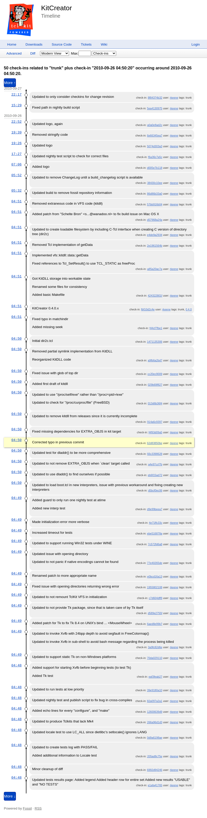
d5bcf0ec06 (155, 490)
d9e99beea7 (154, 509)
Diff (32, 53)
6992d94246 (154, 769)
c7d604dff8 (155, 598)
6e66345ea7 (154, 135)
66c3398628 (154, 453)
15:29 (16, 105)
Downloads (34, 44)
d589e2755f (155, 613)
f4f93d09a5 (155, 432)
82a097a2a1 (154, 700)
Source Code (62, 44)
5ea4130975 (154, 108)
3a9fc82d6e (155, 647)
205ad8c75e (154, 756)
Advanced (14, 53)
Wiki (104, 44)
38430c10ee (154, 182)
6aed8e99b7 (154, 623)
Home (11, 44)
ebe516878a (154, 533)
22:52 (16, 121)
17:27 (16, 154)
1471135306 (154, 341)
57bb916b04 (154, 204)
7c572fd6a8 (155, 544)
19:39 (16, 132)
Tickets (86, 44)
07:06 (16, 164)
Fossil (27, 808)
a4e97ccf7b (155, 464)
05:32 (16, 190)
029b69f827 (155, 384)
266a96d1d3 (154, 722)
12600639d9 (154, 711)
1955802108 (154, 587)
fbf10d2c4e (148, 309)
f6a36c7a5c (155, 157)
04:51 (16, 201)
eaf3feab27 (155, 676)
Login (195, 44)
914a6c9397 (154, 421)
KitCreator (56, 8)
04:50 (16, 338)
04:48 (16, 665)
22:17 (16, 94)
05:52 (16, 175)
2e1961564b (154, 245)
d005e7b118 (154, 167)
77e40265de (154, 562)
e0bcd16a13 (154, 576)
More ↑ (10, 83)
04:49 (16, 498)
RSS (38, 808)
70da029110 (154, 657)
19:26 (16, 143)
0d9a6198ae (154, 737)
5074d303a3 (154, 146)
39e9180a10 (154, 690)
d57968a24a (154, 219)
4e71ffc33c (155, 522)
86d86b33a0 (154, 193)
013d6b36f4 (155, 403)
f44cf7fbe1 (156, 328)
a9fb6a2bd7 (155, 360)
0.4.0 (189, 309)
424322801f (155, 295)
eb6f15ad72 (155, 475)
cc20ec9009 (154, 373)
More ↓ (10, 796)
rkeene (174, 97)
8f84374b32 (155, 97)
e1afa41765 (155, 785)
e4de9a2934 (154, 234)
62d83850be (154, 443)
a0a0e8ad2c (154, 125)
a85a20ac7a (154, 268)
